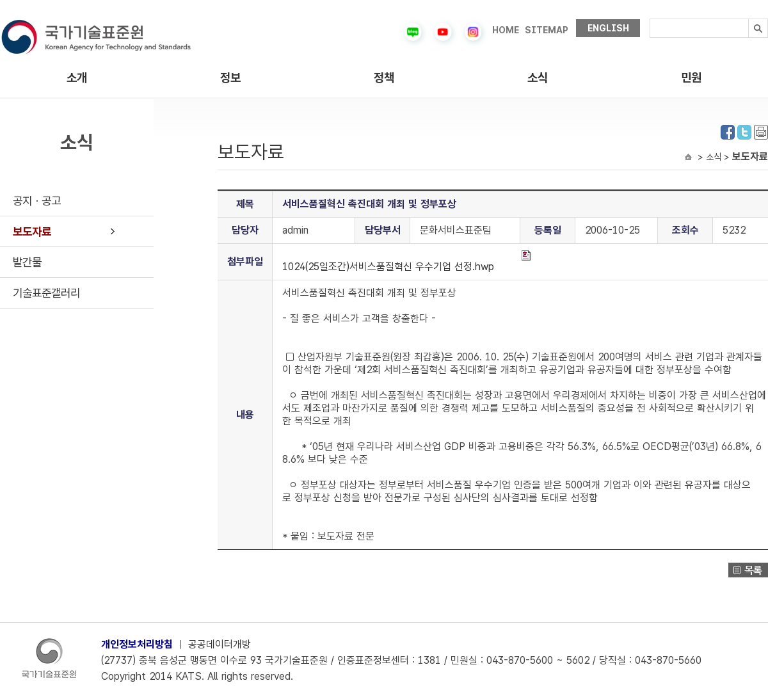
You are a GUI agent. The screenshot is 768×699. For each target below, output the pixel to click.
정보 (230, 77)
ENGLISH (608, 28)
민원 (691, 77)
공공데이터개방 (219, 644)
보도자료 (32, 231)
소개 (77, 77)
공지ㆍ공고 (37, 200)
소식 (537, 77)
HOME (505, 30)
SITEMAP (546, 30)
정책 (384, 77)
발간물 (27, 262)
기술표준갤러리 (46, 293)
